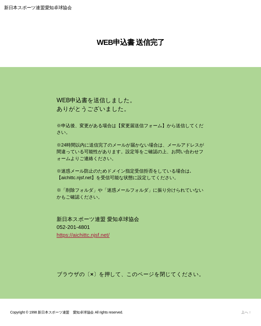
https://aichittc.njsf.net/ (83, 235)
